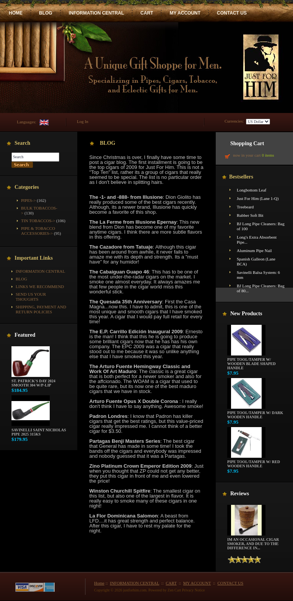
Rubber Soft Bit (250, 215)
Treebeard (245, 207)
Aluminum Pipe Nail (254, 250)
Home (99, 583)
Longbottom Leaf (251, 190)
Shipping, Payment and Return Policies (41, 309)
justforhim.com (134, 590)
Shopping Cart (247, 143)
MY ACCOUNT (184, 13)
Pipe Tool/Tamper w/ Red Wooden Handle (253, 462)
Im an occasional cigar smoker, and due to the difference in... (253, 542)
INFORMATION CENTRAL (96, 13)
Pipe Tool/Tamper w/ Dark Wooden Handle (255, 413)
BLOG (45, 13)
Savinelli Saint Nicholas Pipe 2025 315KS (38, 430)
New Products (246, 313)
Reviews (239, 493)
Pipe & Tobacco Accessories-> (38, 231)
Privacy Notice (193, 590)
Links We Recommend (40, 286)
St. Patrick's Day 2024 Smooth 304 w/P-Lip (33, 381)
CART (146, 13)
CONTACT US (232, 13)
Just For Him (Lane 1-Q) (257, 198)
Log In (82, 121)
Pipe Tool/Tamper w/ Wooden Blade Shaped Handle (251, 362)
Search (22, 143)
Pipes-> (28, 200)
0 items (268, 155)
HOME (16, 13)
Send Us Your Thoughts (31, 296)
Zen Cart (174, 590)
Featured (25, 335)
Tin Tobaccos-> (38, 220)
